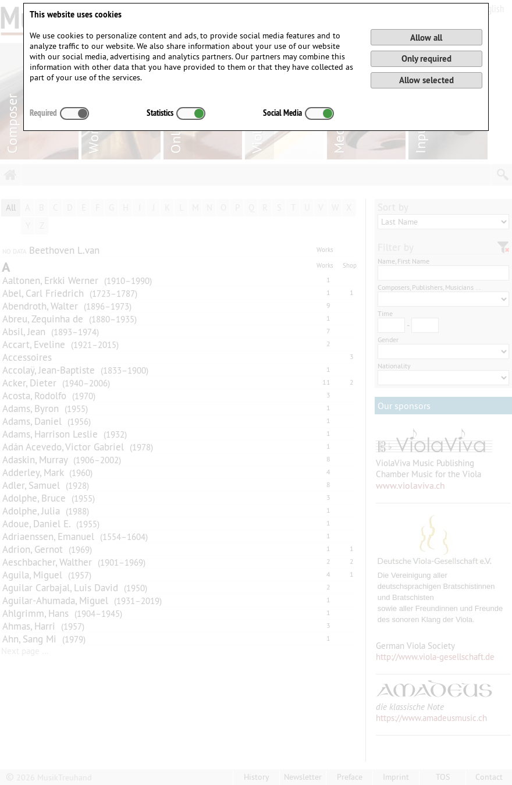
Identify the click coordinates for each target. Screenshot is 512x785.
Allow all (426, 37)
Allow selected (426, 80)
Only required (426, 58)
